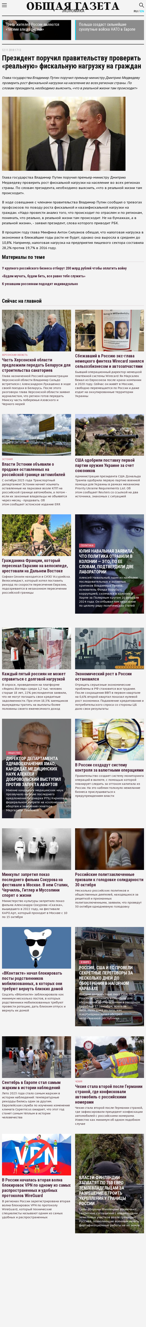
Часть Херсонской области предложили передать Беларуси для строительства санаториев (36, 365)
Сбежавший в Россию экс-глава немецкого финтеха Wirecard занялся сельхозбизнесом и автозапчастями (109, 361)
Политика (87, 545)
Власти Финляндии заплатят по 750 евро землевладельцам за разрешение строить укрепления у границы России (102, 1190)
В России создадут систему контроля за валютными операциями (109, 767)
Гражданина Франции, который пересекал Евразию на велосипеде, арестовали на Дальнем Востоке (35, 565)
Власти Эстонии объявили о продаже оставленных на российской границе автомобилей (33, 469)
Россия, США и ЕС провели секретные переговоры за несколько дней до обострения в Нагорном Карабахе (106, 978)
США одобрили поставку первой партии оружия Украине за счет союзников (105, 465)
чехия (78, 1081)
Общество (14, 752)
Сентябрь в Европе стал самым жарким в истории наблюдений (31, 1085)
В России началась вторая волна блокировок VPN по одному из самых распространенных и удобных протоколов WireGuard (36, 1187)
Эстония (7, 459)
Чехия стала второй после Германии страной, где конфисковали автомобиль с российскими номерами (108, 1094)
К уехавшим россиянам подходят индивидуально (40, 284)
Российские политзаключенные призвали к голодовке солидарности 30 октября (109, 879)
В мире (85, 962)
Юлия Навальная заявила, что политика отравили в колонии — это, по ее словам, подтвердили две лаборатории (106, 561)
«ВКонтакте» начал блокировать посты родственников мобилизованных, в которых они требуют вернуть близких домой (32, 981)
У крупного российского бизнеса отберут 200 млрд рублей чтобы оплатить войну (64, 268)
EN (142, 11)
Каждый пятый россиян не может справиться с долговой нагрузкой (34, 676)
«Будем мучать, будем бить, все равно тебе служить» (43, 276)
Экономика (73, 10)
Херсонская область (15, 354)
